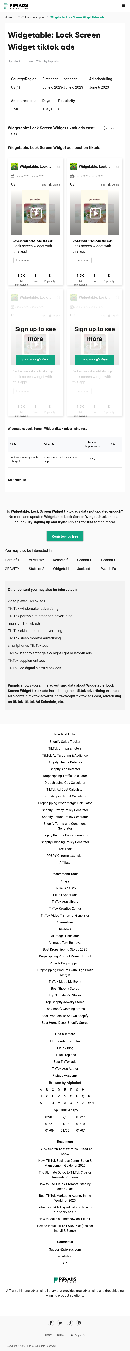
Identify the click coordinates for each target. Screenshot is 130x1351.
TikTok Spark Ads (65, 895)
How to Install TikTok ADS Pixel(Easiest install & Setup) (65, 1228)
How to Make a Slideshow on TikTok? (64, 1219)
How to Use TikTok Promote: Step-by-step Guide (65, 1186)
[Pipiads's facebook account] (51, 1323)
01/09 (49, 1130)
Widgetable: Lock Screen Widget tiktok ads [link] (77, 17)
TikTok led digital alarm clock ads (34, 668)
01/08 (65, 1130)
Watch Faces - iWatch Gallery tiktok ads (113, 569)
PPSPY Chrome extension (65, 856)
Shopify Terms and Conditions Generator (65, 826)
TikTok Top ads (65, 1055)
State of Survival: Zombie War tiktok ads (41, 569)
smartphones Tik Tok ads (28, 645)
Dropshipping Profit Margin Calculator (65, 803)
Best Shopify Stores (65, 988)
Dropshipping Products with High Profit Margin (65, 972)
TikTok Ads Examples (65, 1041)
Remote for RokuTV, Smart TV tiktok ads (65, 560)
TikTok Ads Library (65, 902)
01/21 (49, 1124)
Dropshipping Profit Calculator (65, 796)
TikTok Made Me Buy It (65, 982)
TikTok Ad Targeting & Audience (65, 755)
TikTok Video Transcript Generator (65, 915)
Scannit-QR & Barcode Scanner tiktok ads (89, 560)
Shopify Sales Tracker (65, 742)
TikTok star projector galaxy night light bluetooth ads (50, 653)
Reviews (65, 929)
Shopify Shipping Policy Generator (65, 842)
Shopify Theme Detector (65, 762)
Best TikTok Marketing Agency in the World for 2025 (65, 1198)
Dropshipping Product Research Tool (65, 956)
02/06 (65, 1117)
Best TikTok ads (65, 1062)
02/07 (49, 1117)
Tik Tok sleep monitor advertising (34, 638)
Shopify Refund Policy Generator (65, 817)
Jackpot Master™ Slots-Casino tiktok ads (89, 569)
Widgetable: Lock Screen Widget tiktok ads (65, 569)
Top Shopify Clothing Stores (65, 1009)
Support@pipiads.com (65, 1249)
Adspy (64, 881)
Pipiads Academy (65, 1075)
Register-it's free (35, 360)
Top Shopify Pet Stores (65, 995)
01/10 (80, 1124)
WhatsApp (65, 1256)
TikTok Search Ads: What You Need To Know (65, 1151)
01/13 (65, 1124)
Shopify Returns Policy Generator (65, 835)
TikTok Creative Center (65, 909)
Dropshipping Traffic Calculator (65, 776)
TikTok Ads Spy (65, 888)
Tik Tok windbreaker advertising (33, 608)
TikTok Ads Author (65, 1069)
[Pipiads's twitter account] (60, 1323)
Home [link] (9, 17)
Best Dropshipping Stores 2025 (65, 949)
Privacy (48, 1335)
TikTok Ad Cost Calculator (64, 789)
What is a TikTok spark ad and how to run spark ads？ (65, 1209)
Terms (60, 1335)
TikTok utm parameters (65, 748)
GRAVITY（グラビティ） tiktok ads (17, 569)
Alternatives (65, 922)
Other (89, 1103)
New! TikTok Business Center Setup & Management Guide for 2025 (65, 1163)
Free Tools (65, 849)
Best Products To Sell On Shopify (65, 1016)
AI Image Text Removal (65, 943)
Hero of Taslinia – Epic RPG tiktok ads (17, 560)
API (65, 1263)
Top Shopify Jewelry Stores (65, 1002)
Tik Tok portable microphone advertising (40, 616)
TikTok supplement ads (26, 660)
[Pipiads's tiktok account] (70, 1323)
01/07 (80, 1130)
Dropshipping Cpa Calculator (65, 783)
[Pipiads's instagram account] (79, 1323)
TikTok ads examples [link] (31, 17)
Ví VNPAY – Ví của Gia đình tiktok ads (41, 560)
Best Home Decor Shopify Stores (65, 1023)
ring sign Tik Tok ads (24, 623)
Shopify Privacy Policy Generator (65, 810)
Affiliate (64, 863)
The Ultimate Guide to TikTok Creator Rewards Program (65, 1175)
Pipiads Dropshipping (65, 963)
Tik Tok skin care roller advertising (35, 631)
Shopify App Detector (65, 769)
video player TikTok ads (26, 601)
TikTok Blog (65, 1048)
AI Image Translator (65, 936)
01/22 (80, 1117)
